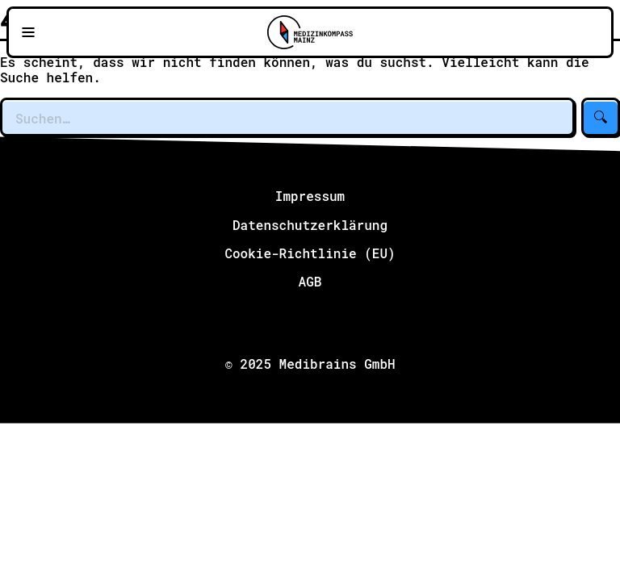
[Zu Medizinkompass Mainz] (310, 32)
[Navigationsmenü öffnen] (28, 32)
